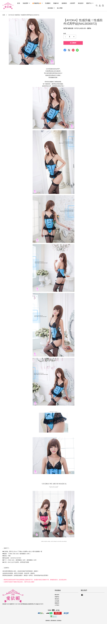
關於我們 (57, 594)
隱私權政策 (53, 620)
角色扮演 (80, 3)
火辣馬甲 (72, 3)
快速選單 (26, 3)
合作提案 (57, 601)
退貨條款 (59, 620)
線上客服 (59, 8)
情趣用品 (57, 596)
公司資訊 (57, 605)
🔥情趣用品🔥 (37, 3)
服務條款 (48, 620)
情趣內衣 (56, 3)
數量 (64, 33)
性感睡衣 (47, 3)
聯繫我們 (57, 603)
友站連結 (51, 8)
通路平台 (89, 3)
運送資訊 (57, 598)
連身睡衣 (64, 3)
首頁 (18, 3)
